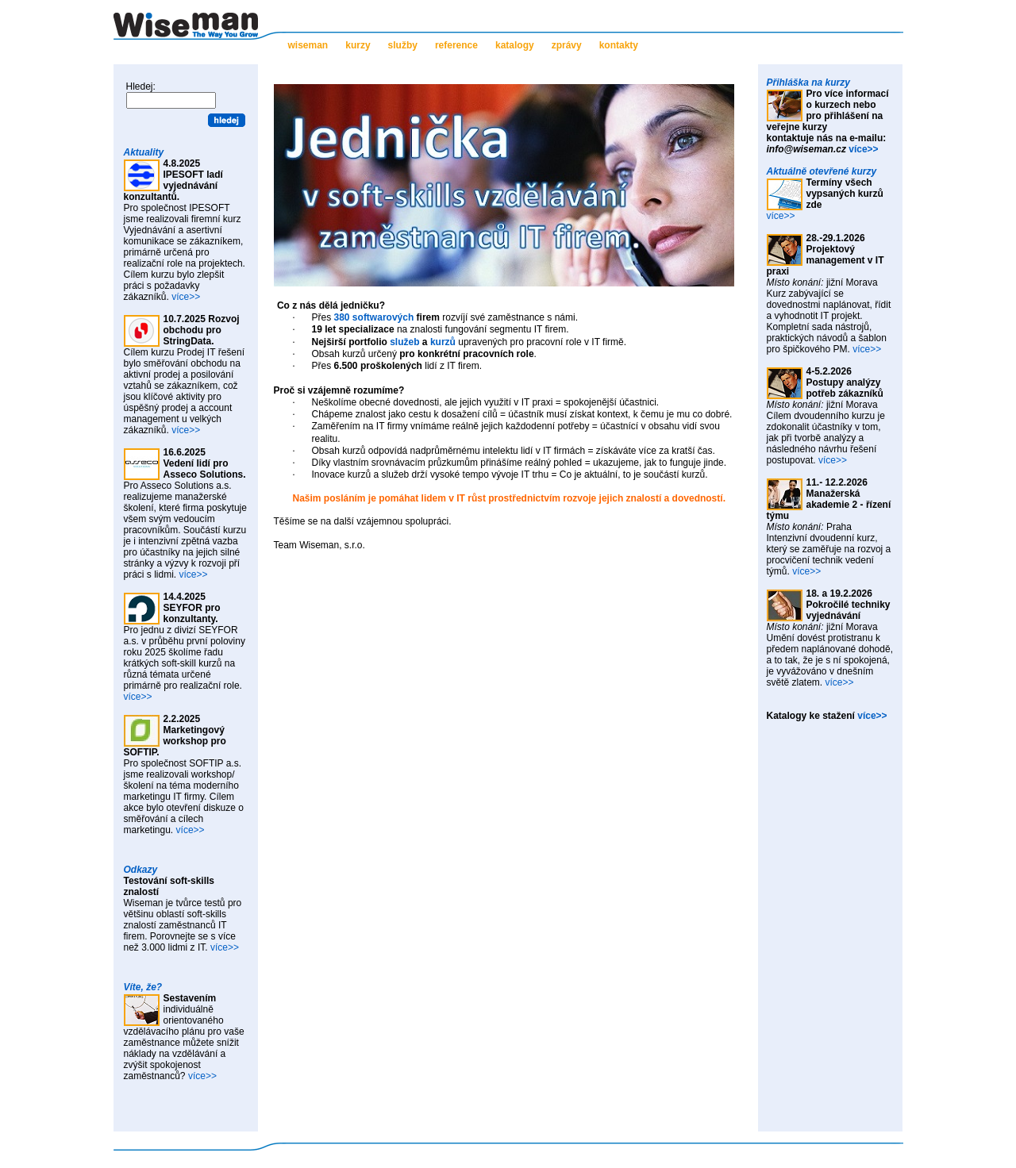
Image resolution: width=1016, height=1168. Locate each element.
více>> (185, 296)
